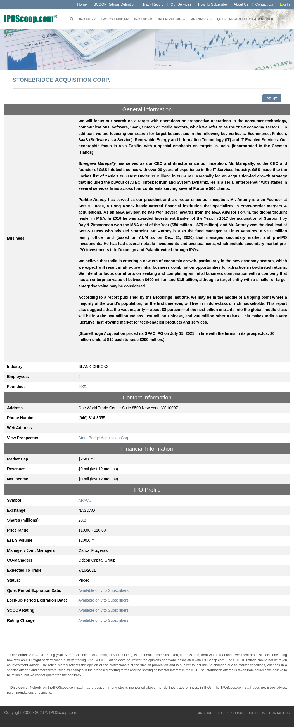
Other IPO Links (231, 713)
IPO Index (143, 19)
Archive (205, 713)
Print (271, 99)
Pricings (199, 19)
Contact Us (264, 4)
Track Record (152, 4)
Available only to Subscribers (104, 590)
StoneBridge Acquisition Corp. (105, 438)
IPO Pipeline (169, 19)
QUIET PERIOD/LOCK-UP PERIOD (246, 19)
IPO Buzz (87, 19)
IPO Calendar (115, 19)
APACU (85, 500)
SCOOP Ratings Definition (115, 4)
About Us (241, 4)
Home (82, 4)
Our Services (180, 4)
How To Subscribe (212, 4)
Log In (285, 4)
